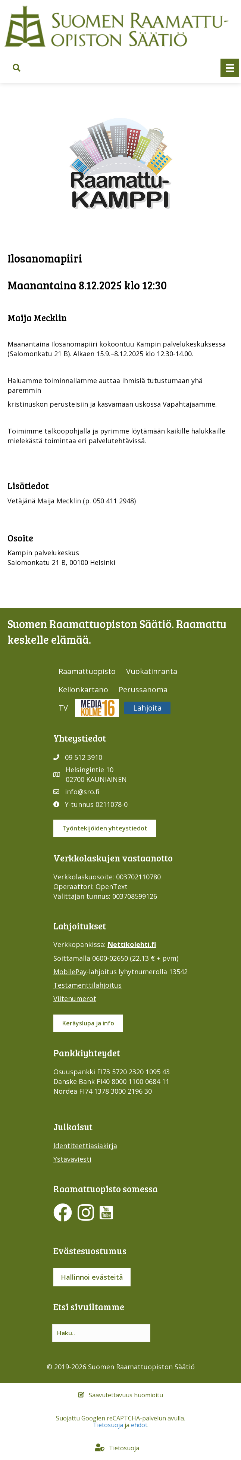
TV (63, 708)
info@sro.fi (82, 791)
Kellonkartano (83, 689)
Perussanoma (143, 689)
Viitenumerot (74, 998)
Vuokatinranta (151, 671)
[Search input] (101, 1333)
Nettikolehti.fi (131, 944)
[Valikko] (229, 68)
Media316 (97, 708)
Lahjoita (147, 708)
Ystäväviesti (72, 1159)
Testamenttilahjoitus (87, 985)
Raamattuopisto (87, 671)
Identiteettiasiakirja (85, 1145)
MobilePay (70, 971)
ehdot (139, 1425)
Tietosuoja (108, 1425)
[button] (16, 68)
